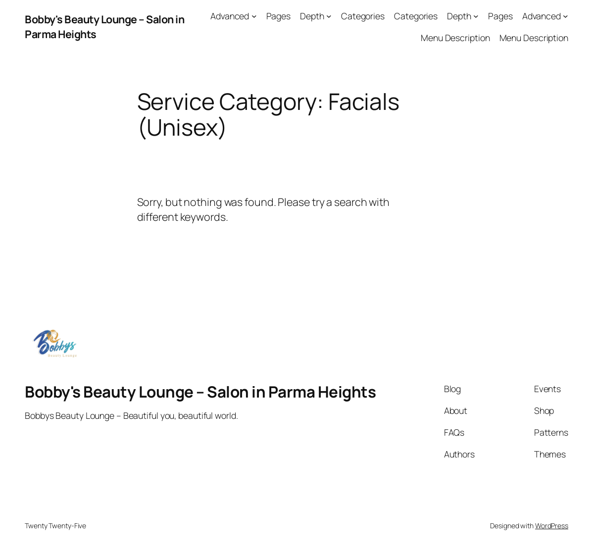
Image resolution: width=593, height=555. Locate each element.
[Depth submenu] (329, 16)
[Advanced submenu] (254, 16)
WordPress (551, 525)
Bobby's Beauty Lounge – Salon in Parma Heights (200, 391)
